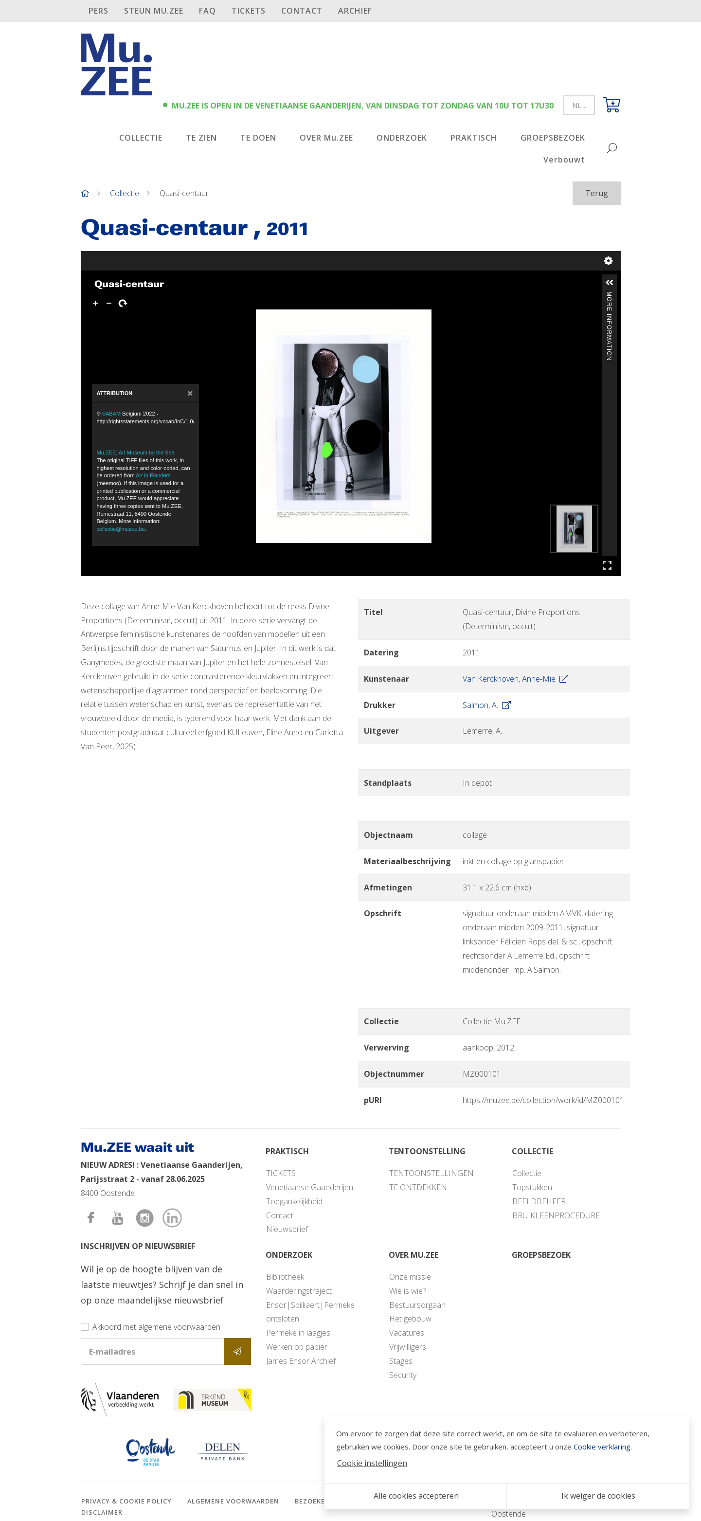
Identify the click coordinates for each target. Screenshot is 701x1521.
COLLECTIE (140, 137)
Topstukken (532, 1187)
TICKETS (249, 10)
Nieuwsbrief (287, 1229)
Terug (596, 193)
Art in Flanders (153, 475)
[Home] (85, 193)
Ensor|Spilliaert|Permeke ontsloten (310, 1312)
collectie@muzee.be (121, 529)
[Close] (189, 393)
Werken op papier (296, 1346)
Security (402, 1375)
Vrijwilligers (407, 1346)
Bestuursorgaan (417, 1305)
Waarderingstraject (299, 1291)
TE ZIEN (201, 137)
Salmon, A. (487, 705)
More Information (609, 295)
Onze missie (410, 1276)
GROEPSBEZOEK (553, 137)
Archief (355, 10)
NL (579, 105)
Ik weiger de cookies (598, 1495)
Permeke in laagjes (298, 1332)
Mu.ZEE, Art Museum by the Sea (136, 452)
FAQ (207, 10)
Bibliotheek (285, 1276)
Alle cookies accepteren (416, 1495)
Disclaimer (102, 1512)
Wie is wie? (407, 1291)
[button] (609, 283)
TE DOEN (258, 137)
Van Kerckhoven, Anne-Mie (515, 678)
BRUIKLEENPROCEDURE (556, 1215)
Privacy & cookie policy (126, 1501)
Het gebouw (410, 1318)
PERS (98, 10)
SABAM (111, 413)
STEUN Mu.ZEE (153, 10)
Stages (401, 1361)
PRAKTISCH (473, 137)
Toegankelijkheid (294, 1201)
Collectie (124, 193)
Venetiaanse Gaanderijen (309, 1187)
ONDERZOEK (402, 137)
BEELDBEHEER (539, 1201)
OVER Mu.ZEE (326, 137)
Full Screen (607, 565)
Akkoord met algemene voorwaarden (156, 1327)
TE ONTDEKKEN (418, 1187)
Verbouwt (564, 159)
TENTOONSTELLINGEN (431, 1173)
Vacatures (406, 1332)
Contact (302, 10)
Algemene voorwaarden (233, 1501)
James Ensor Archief (301, 1361)
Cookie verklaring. (603, 1446)
